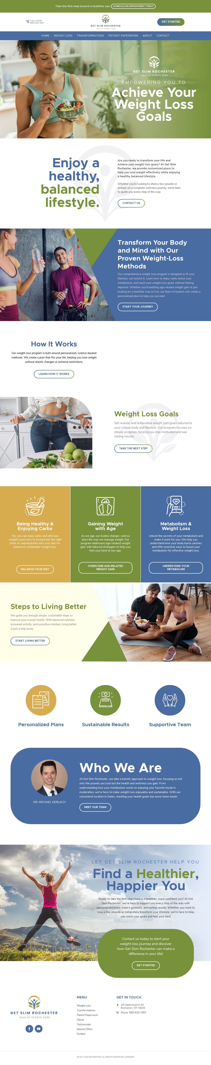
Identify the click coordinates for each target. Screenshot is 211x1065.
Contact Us (131, 203)
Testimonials (84, 1024)
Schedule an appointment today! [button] (133, 6)
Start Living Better (30, 641)
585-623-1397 (37, 23)
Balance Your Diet (35, 569)
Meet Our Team (95, 807)
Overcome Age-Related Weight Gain (105, 568)
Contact (163, 35)
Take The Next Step (133, 448)
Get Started (146, 965)
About (147, 35)
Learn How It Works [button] (54, 374)
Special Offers (84, 1029)
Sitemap (130, 1057)
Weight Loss (63, 35)
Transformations (90, 35)
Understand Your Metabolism (176, 568)
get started (171, 22)
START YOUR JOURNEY (137, 307)
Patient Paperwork (123, 35)
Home (45, 35)
